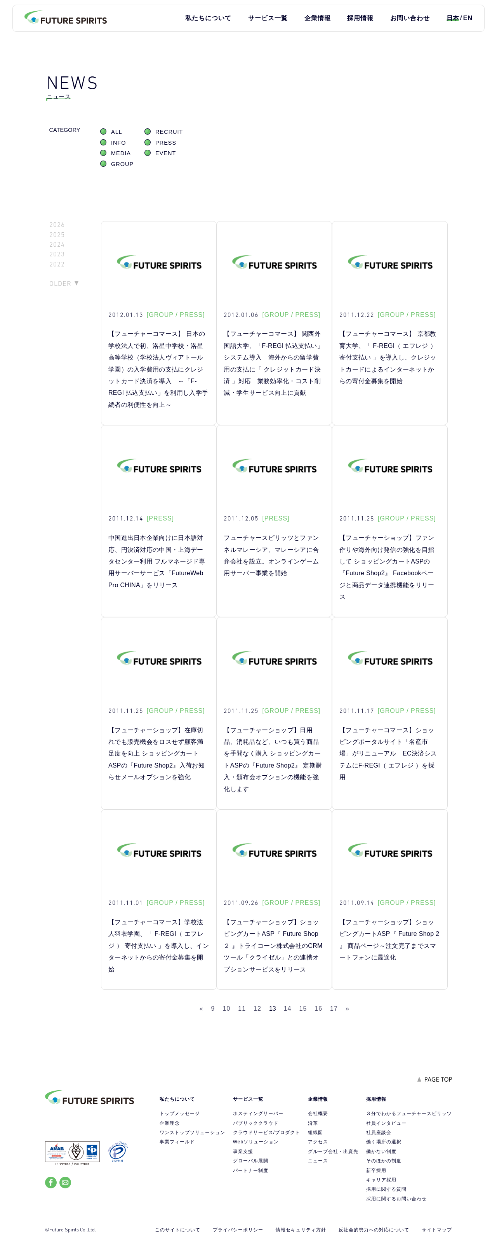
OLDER (60, 283)
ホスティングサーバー (258, 1113)
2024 (57, 244)
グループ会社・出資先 (333, 1151)
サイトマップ (437, 1230)
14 (288, 1008)
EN (468, 18)
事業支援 (243, 1151)
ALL (116, 132)
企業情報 (317, 18)
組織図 (315, 1132)
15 (303, 1008)
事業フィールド (177, 1142)
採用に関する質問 (386, 1189)
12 (257, 1008)
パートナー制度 (250, 1170)
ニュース (318, 1161)
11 (242, 1008)
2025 (57, 235)
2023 (57, 254)
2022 (57, 264)
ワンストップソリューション (192, 1132)
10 (227, 1008)
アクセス (318, 1142)
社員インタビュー (386, 1123)
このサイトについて (177, 1230)
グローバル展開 (250, 1161)
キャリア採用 (381, 1180)
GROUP (122, 164)
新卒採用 (376, 1170)
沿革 (313, 1123)
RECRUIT (169, 132)
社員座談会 (378, 1132)
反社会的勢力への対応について (374, 1230)
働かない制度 (381, 1151)
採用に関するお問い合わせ (396, 1199)
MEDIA (121, 153)
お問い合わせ (410, 18)
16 (318, 1008)
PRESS (165, 143)
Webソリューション (256, 1142)
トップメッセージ (180, 1113)
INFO (118, 143)
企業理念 (170, 1123)
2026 (57, 224)
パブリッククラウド (255, 1123)
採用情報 (360, 18)
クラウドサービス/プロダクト (266, 1132)
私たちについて (208, 18)
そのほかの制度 (383, 1161)
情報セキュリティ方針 (301, 1230)
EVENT (165, 153)
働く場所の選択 (383, 1142)
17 (334, 1008)
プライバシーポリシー (238, 1230)
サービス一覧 (268, 18)
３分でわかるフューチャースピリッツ (409, 1113)
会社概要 (318, 1113)
